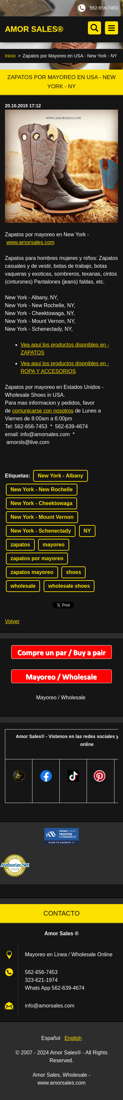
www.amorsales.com (30, 242)
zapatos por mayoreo (36, 558)
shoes (73, 572)
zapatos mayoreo (31, 572)
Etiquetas (17, 475)
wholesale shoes (69, 586)
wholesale (22, 586)
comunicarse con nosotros (42, 410)
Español (50, 1038)
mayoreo (54, 544)
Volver (12, 621)
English (73, 1038)
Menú (111, 27)
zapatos (20, 544)
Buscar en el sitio (94, 27)
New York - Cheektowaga (41, 503)
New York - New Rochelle (41, 489)
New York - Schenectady (40, 531)
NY (87, 531)
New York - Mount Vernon (41, 517)
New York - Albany (60, 475)
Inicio (10, 55)
